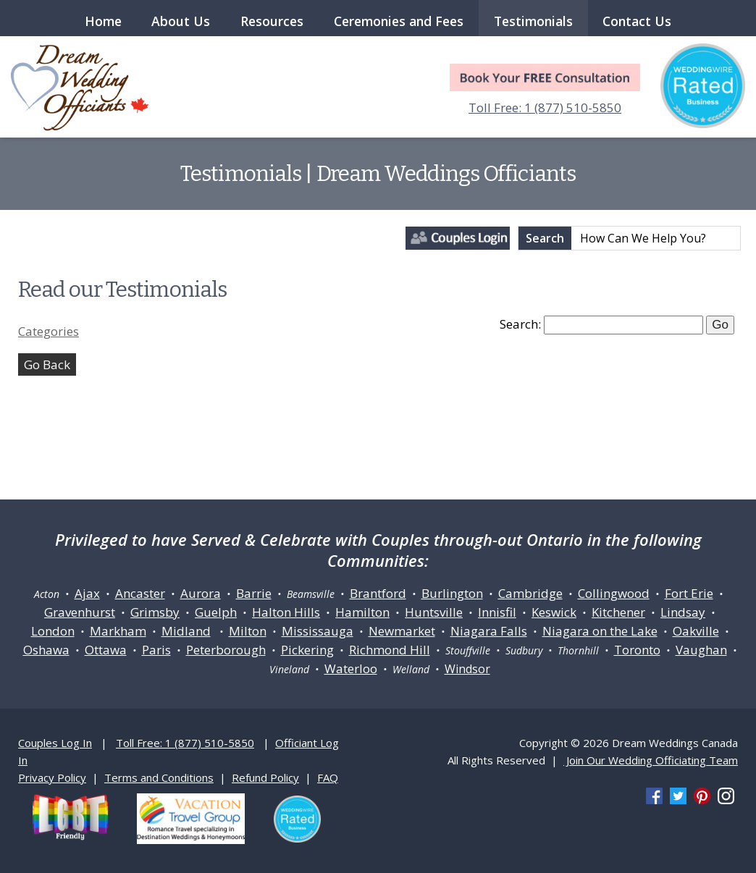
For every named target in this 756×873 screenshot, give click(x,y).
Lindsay (682, 612)
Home (103, 21)
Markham (118, 631)
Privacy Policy (52, 777)
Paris (156, 649)
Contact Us (636, 21)
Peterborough (226, 649)
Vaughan (701, 649)
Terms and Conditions (159, 777)
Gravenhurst (79, 612)
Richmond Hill (389, 649)
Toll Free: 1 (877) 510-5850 (545, 107)
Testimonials (533, 21)
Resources (271, 21)
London (53, 631)
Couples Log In (55, 742)
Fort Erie (689, 593)
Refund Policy (265, 777)
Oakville (696, 631)
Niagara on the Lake (600, 631)
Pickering (307, 649)
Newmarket (402, 631)
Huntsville (434, 612)
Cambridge (530, 593)
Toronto (637, 649)
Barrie (254, 593)
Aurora (200, 593)
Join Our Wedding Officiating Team (650, 760)
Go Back (47, 364)
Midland (186, 631)
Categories (48, 331)
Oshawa (46, 649)
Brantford (378, 593)
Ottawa (106, 649)
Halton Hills (286, 612)
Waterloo (350, 668)
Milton (247, 631)
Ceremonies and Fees (398, 21)
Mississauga (317, 631)
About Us (180, 21)
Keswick (554, 612)
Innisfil (497, 612)
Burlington (452, 593)
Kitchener (618, 612)
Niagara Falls (488, 631)
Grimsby (155, 612)
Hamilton (362, 612)
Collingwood (614, 593)
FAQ (327, 777)
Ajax (87, 593)
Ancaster (140, 593)
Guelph (216, 612)
